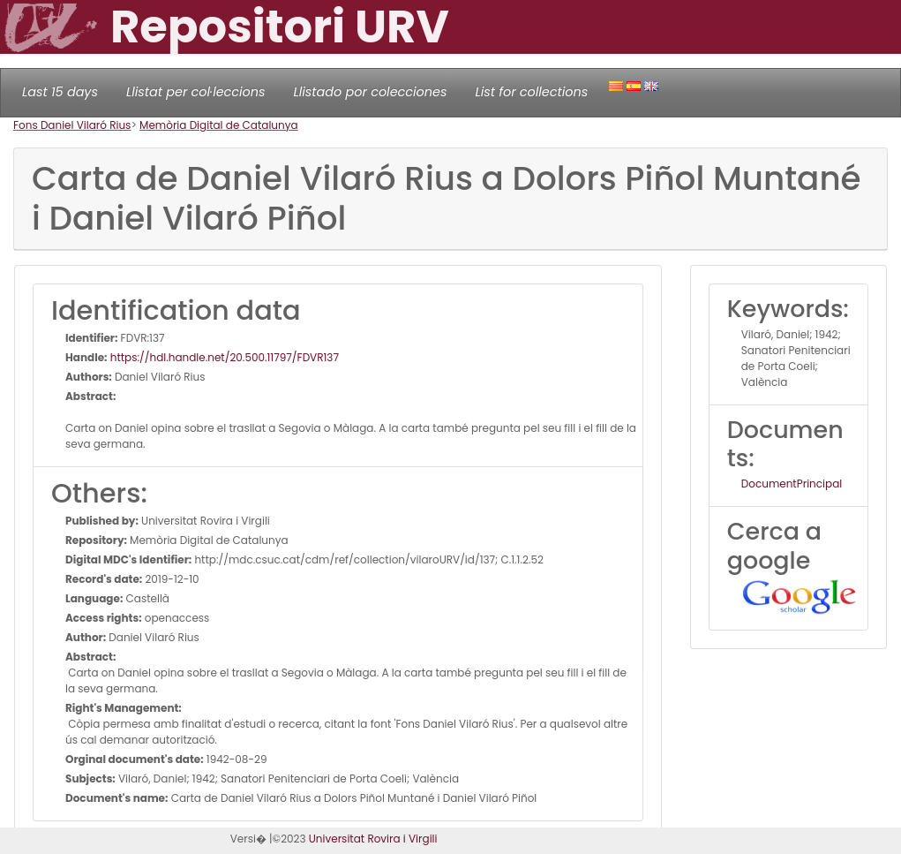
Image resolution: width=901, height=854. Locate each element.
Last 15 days (60, 92)
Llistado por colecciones (370, 92)
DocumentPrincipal (791, 483)
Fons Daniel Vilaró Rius (72, 124)
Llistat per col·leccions (196, 92)
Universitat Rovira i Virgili (373, 838)
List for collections (531, 92)
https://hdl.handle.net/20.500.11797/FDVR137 (223, 357)
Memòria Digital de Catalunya (218, 124)
